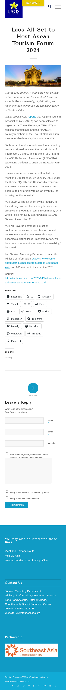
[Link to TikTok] (34, 685)
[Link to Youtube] (44, 685)
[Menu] (56, 7)
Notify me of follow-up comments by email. (29, 492)
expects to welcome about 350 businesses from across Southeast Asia (31, 263)
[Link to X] (18, 685)
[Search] (48, 7)
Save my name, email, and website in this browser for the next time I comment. (29, 456)
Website (51, 443)
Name (50, 422)
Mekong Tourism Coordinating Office (26, 560)
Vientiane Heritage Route (19, 550)
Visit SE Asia (12, 555)
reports (32, 116)
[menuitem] (48, 7)
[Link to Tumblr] (55, 685)
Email (50, 433)
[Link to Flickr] (28, 685)
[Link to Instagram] (23, 685)
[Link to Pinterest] (39, 685)
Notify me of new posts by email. (25, 499)
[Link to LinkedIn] (49, 685)
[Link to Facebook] (12, 685)
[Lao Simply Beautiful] (27, 9)
